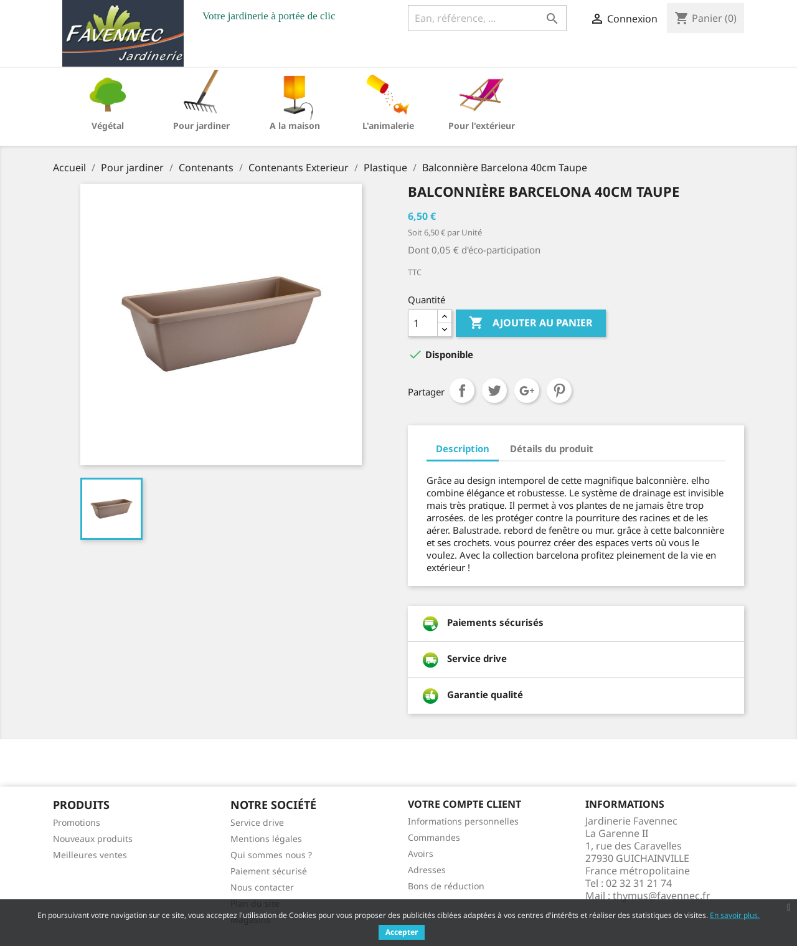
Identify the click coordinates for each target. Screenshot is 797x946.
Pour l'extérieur (481, 125)
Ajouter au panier (531, 323)
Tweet (494, 390)
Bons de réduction (446, 886)
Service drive (257, 822)
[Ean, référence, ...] (487, 18)
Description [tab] (462, 448)
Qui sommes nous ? (271, 855)
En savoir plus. (735, 915)
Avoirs (420, 853)
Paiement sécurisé (268, 871)
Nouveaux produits (93, 838)
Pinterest (559, 390)
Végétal (108, 125)
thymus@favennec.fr (661, 895)
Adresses (427, 870)
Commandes (434, 837)
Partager (462, 390)
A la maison (295, 125)
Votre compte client (464, 804)
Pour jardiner (201, 125)
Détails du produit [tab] (551, 448)
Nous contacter (262, 887)
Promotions (76, 822)
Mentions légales (266, 838)
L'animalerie (388, 125)
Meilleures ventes (90, 855)
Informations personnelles (463, 821)
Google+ (526, 390)
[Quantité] (423, 323)
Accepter (401, 932)
